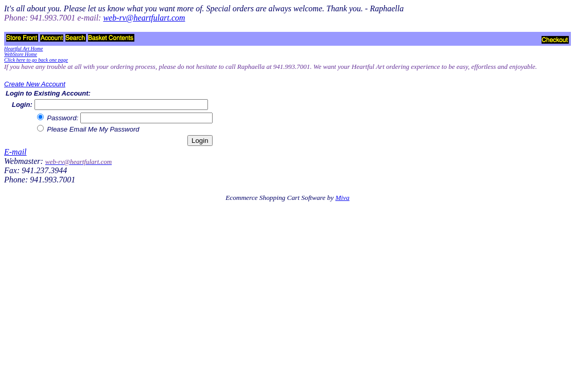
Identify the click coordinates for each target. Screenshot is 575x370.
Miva (342, 197)
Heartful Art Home (23, 48)
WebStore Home (20, 54)
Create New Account (34, 84)
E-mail (15, 151)
